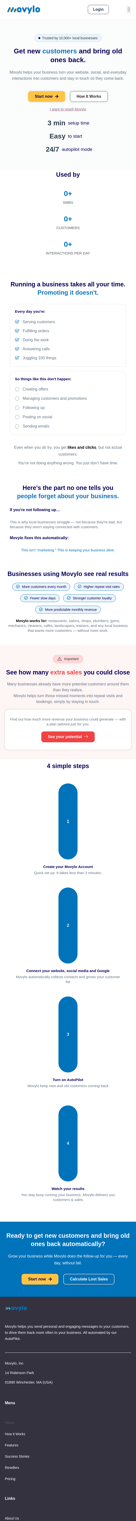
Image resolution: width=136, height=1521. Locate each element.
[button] (128, 10)
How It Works (15, 1434)
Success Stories (17, 1456)
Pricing (10, 1479)
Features (11, 1445)
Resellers (12, 1468)
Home (9, 1423)
